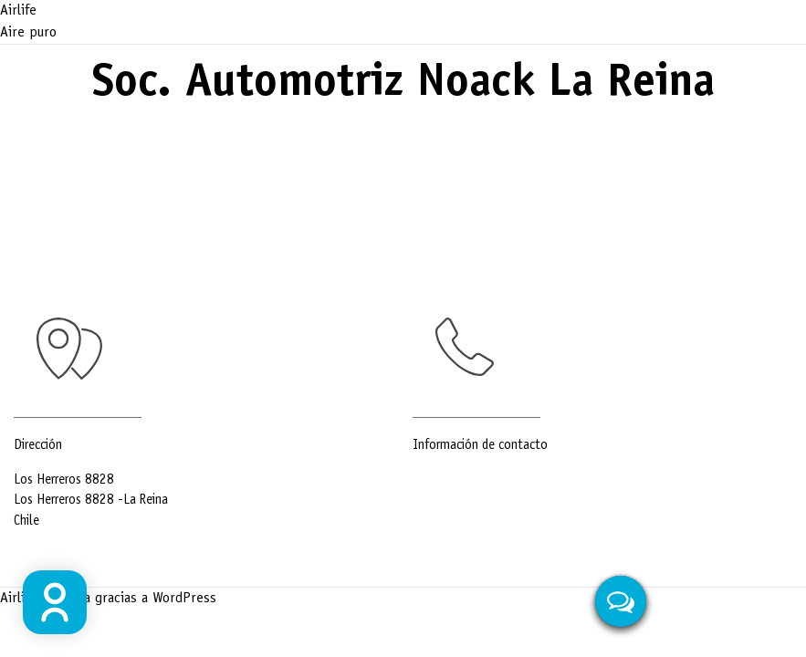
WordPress (184, 598)
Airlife (18, 11)
